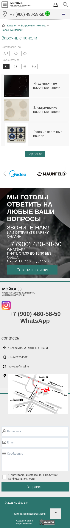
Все (34, 66)
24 (15, 66)
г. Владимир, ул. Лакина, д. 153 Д (28, 347)
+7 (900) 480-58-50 (30, 14)
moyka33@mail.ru (18, 366)
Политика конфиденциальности (29, 514)
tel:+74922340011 (18, 357)
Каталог (12, 25)
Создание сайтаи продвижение (24, 522)
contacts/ (10, 337)
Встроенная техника (33, 25)
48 (24, 66)
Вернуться (35, 154)
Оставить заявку (32, 269)
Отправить (35, 487)
